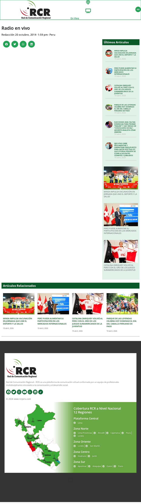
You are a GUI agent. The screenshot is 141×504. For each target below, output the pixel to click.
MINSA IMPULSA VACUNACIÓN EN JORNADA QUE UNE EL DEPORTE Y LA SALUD (125, 56)
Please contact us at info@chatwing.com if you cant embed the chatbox (51, 103)
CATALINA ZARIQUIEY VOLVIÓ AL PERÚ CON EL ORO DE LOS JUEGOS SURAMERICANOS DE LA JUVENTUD (124, 91)
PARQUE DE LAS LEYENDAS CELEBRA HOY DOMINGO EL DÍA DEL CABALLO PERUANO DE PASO (125, 109)
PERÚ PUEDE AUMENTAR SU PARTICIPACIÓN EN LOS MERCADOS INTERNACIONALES (125, 73)
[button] (6, 46)
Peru (52, 36)
